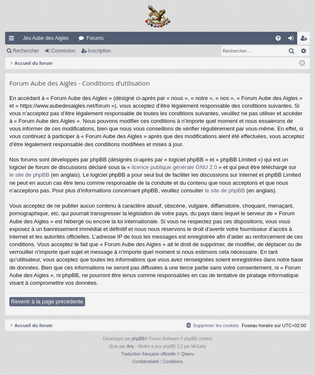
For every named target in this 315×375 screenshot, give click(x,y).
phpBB (138, 338)
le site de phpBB (29, 175)
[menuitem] (278, 38)
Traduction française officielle (148, 354)
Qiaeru (187, 354)
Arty (130, 346)
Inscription (99, 51)
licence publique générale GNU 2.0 (174, 167)
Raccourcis (13, 39)
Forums (95, 38)
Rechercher (26, 51)
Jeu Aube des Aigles (46, 38)
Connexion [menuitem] (292, 39)
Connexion (63, 51)
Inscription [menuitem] (305, 39)
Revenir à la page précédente (47, 301)
